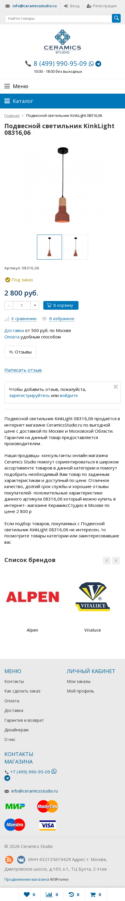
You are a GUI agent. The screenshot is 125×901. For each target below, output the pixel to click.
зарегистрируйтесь (29, 395)
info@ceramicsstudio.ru (34, 5)
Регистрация (102, 5)
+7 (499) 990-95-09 (30, 772)
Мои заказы (78, 681)
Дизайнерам (16, 730)
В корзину (60, 305)
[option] (49, 247)
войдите (69, 395)
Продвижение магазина (26, 879)
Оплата (11, 337)
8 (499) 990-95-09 (60, 63)
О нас (9, 739)
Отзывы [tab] (20, 352)
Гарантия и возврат (24, 720)
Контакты (14, 681)
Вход (71, 5)
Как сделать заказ (22, 691)
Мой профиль (80, 691)
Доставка (14, 330)
